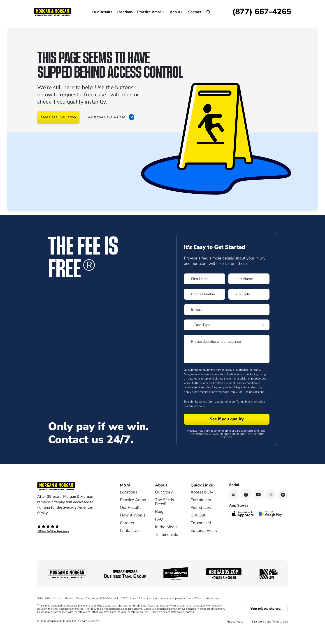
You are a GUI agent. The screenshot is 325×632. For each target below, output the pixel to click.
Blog (159, 511)
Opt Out (197, 515)
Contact (194, 11)
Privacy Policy (235, 621)
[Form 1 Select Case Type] (226, 324)
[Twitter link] (234, 494)
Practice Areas (151, 11)
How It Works (132, 515)
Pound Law (200, 507)
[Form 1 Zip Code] (248, 294)
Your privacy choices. (266, 609)
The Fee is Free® (164, 502)
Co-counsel (200, 523)
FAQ (159, 519)
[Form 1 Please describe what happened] (226, 349)
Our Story (164, 492)
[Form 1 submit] (226, 419)
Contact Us (130, 530)
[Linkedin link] (283, 494)
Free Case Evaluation (58, 117)
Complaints (200, 500)
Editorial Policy (203, 530)
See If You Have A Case (110, 117)
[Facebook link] (246, 494)
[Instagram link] (270, 494)
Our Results (102, 11)
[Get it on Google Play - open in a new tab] (271, 513)
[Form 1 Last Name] (248, 278)
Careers (127, 523)
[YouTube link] (258, 494)
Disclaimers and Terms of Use (270, 621)
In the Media (166, 527)
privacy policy (197, 406)
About (177, 11)
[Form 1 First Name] (204, 278)
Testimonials (166, 534)
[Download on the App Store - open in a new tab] (243, 513)
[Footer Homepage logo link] (71, 486)
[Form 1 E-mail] (226, 309)
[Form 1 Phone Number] (204, 294)
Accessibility (201, 492)
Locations (125, 11)
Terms (240, 402)
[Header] (52, 11)
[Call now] (261, 11)
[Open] (208, 12)
